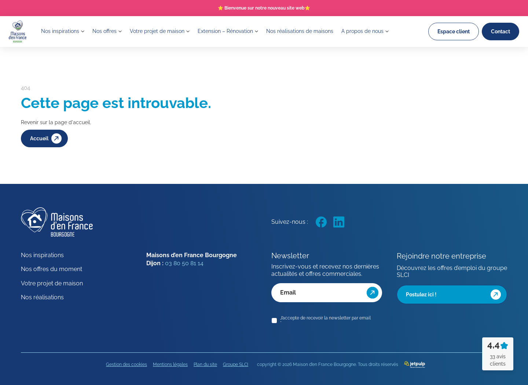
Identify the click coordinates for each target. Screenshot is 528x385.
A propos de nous (378, 31)
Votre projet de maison (162, 31)
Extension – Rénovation (234, 31)
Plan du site (205, 364)
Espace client (453, 31)
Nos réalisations (42, 297)
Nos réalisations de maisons (313, 31)
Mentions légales (170, 364)
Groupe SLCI (235, 364)
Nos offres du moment (51, 269)
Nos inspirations (61, 31)
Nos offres (107, 31)
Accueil (47, 139)
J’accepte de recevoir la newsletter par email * (325, 320)
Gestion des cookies (126, 364)
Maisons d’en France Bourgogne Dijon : (191, 259)
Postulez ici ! (454, 294)
